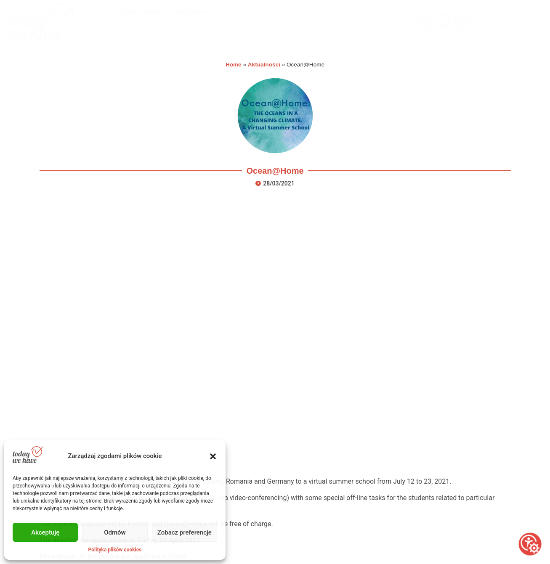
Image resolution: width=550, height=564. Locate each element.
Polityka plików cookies (115, 550)
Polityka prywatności (278, 517)
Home (234, 64)
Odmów (115, 532)
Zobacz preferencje (184, 532)
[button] (213, 456)
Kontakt (258, 495)
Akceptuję (45, 532)
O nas (252, 31)
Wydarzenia (244, 11)
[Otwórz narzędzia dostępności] (530, 544)
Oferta (290, 11)
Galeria (373, 11)
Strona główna (144, 12)
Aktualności (194, 12)
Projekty (331, 11)
